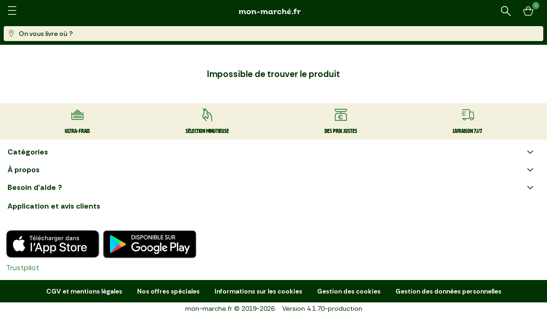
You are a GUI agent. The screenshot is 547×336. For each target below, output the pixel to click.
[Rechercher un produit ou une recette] (506, 11)
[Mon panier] (528, 11)
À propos (271, 170)
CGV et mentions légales (84, 291)
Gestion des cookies (349, 291)
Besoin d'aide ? (271, 187)
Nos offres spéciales (168, 291)
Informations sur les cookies (258, 291)
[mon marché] (274, 11)
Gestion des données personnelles (448, 291)
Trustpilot (22, 268)
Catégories (271, 152)
